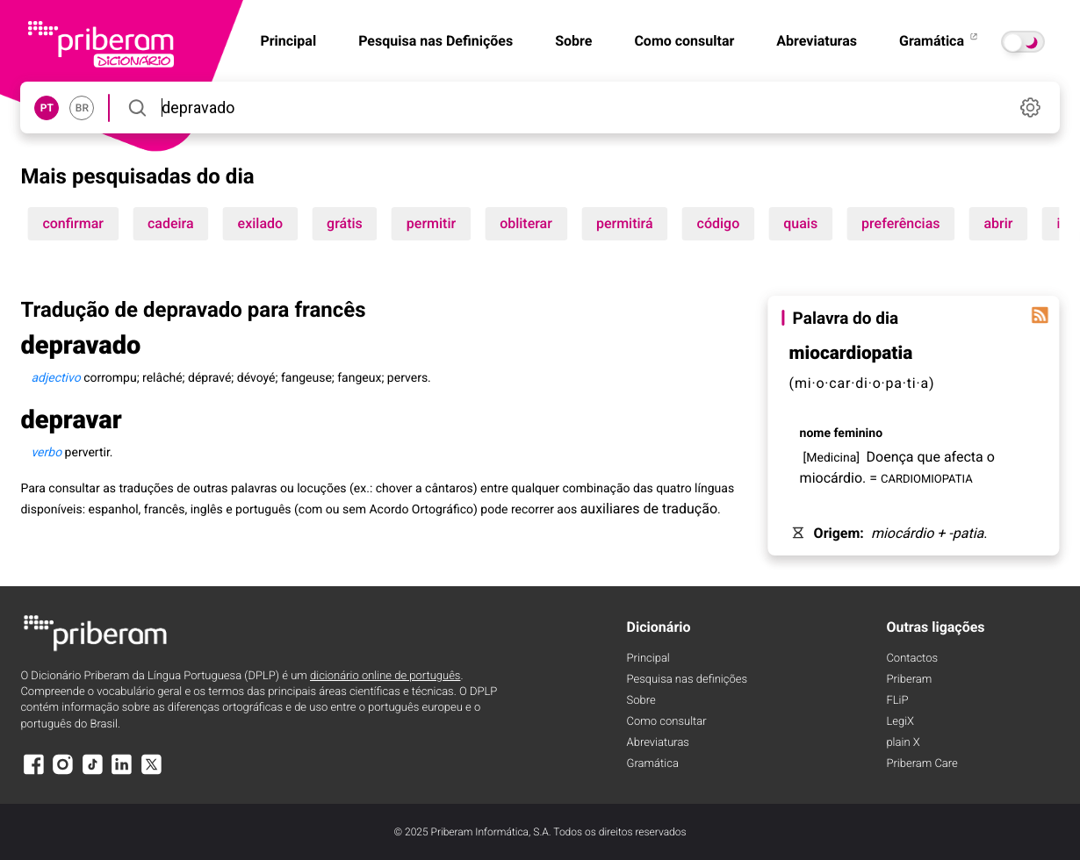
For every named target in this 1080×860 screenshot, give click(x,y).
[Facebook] (33, 772)
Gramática (939, 40)
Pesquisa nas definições (687, 679)
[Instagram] (63, 772)
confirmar (73, 223)
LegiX (900, 721)
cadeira (171, 223)
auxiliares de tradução (648, 508)
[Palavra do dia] (1040, 315)
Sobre (573, 40)
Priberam (909, 679)
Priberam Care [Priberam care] (921, 763)
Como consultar (684, 40)
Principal (648, 658)
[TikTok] (92, 772)
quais (800, 223)
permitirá (624, 223)
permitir (431, 223)
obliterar (526, 223)
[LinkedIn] (122, 772)
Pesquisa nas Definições (435, 40)
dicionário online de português (385, 676)
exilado (261, 223)
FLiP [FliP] (897, 700)
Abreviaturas (816, 40)
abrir (997, 223)
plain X (902, 742)
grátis (345, 223)
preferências (900, 223)
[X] (151, 772)
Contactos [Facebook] (912, 658)
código (718, 223)
